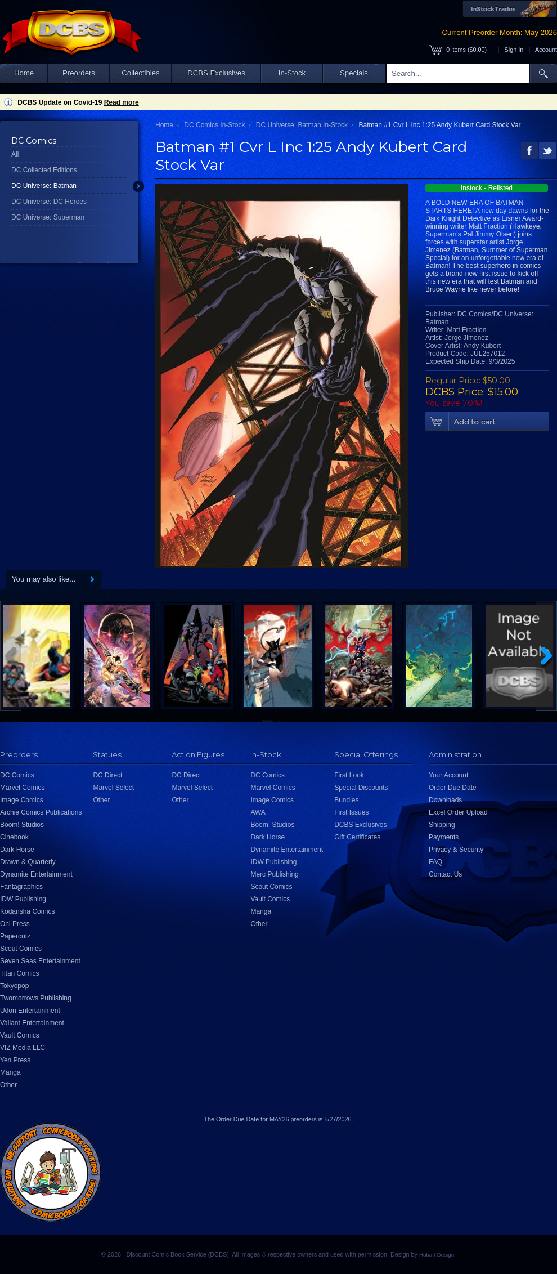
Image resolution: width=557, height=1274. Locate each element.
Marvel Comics (22, 788)
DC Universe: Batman (44, 186)
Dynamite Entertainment (36, 874)
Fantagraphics (21, 887)
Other (8, 1085)
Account (546, 49)
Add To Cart (487, 422)
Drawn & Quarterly (28, 862)
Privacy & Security (456, 849)
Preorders (78, 73)
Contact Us (445, 874)
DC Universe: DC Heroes (49, 201)
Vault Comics (19, 1035)
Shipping (442, 825)
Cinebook (14, 837)
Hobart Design (436, 1254)
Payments (444, 837)
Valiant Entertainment (32, 1023)
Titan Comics (19, 973)
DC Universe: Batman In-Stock (302, 125)
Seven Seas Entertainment (40, 961)
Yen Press (15, 1060)
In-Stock (292, 73)
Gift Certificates (357, 837)
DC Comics (17, 775)
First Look (349, 775)
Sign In (514, 49)
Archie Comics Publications (41, 812)
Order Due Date (453, 788)
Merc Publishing (274, 874)
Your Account (448, 775)
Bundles (346, 800)
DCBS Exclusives (216, 73)
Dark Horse (17, 849)
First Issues (351, 812)
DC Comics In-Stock (214, 125)
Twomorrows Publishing (35, 998)
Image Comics (21, 800)
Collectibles (140, 73)
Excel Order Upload (458, 812)
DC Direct (107, 775)
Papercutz (15, 936)
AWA (257, 812)
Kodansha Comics (27, 911)
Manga (10, 1072)
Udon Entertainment (30, 1010)
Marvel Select (113, 788)
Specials (354, 73)
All (15, 154)
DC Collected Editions (44, 170)
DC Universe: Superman (47, 217)
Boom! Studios (22, 825)
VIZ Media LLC (22, 1048)
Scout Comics (21, 949)
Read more (121, 102)
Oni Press (15, 924)
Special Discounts (361, 788)
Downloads (445, 800)
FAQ (435, 862)
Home (24, 73)
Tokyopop (14, 986)
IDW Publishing (23, 899)
